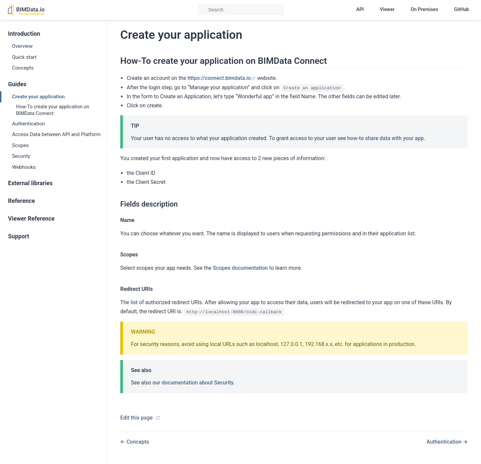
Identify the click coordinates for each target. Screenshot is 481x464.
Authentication (28, 124)
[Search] (241, 9)
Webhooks (24, 167)
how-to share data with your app (385, 138)
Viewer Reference (31, 218)
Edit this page (136, 418)
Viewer (387, 9)
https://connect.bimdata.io (222, 78)
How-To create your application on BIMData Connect (52, 110)
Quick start (24, 57)
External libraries (30, 183)
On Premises (424, 9)
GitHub (461, 9)
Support (18, 236)
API (360, 9)
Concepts (22, 68)
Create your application (38, 97)
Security (21, 156)
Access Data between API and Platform (56, 134)
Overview (22, 46)
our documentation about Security (192, 382)
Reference (21, 201)
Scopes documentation (240, 268)
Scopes (20, 145)
